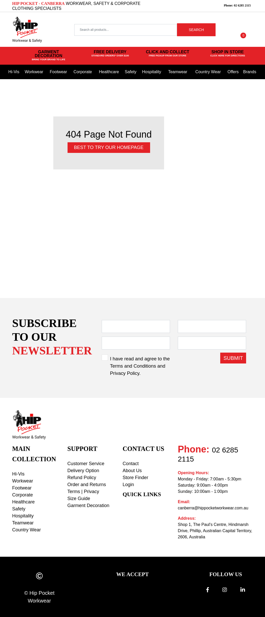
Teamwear (177, 72)
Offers (233, 72)
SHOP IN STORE (227, 54)
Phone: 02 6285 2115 (237, 5)
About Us (132, 470)
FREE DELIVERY (110, 54)
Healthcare (109, 72)
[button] (226, 29)
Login (128, 484)
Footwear (58, 72)
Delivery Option (83, 470)
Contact (131, 463)
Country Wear (208, 72)
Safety (130, 72)
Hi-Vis (13, 72)
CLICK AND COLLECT (167, 54)
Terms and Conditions (133, 366)
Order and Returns (86, 484)
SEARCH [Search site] (196, 30)
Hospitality (151, 72)
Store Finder (135, 477)
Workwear (34, 72)
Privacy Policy (124, 373)
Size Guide (78, 498)
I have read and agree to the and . (140, 366)
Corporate (82, 72)
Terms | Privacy (83, 491)
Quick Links (142, 494)
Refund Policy (81, 477)
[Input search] (125, 30)
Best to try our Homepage (109, 147)
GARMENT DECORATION (48, 56)
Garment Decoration (88, 505)
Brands (249, 72)
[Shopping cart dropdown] (243, 29)
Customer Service (85, 463)
